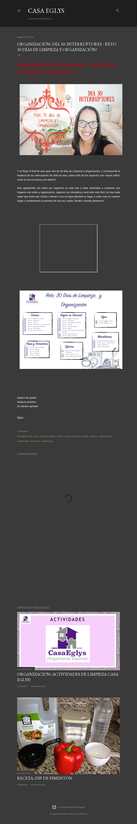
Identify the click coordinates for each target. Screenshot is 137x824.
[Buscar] (118, 9)
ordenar (94, 436)
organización (105, 436)
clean (36, 436)
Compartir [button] (22, 431)
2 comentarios (38, 686)
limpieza (77, 436)
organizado (23, 441)
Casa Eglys (46, 10)
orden (85, 436)
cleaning (44, 436)
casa (30, 436)
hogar (53, 436)
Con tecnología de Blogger (68, 807)
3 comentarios (38, 784)
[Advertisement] (68, 572)
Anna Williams (80, 813)
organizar (35, 441)
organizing (47, 441)
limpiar (68, 436)
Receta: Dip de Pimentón (44, 778)
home (60, 436)
